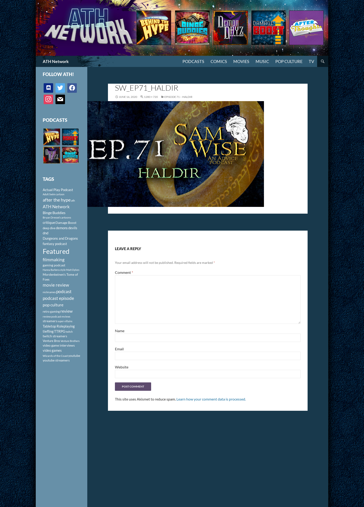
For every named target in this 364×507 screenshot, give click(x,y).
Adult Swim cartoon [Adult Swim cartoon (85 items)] (53, 194)
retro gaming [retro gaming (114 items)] (51, 311)
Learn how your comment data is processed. (211, 399)
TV (311, 61)
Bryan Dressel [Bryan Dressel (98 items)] (51, 217)
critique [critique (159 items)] (49, 222)
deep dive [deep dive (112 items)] (49, 228)
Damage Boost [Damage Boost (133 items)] (65, 223)
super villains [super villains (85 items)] (65, 321)
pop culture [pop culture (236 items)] (53, 304)
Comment (124, 272)
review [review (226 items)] (66, 311)
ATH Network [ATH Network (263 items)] (56, 206)
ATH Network (56, 61)
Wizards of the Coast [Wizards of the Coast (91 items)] (55, 355)
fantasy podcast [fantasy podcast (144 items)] (55, 244)
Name (119, 330)
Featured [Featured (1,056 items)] (56, 251)
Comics (219, 61)
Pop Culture (288, 61)
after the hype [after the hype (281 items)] (57, 199)
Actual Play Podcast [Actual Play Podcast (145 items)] (58, 190)
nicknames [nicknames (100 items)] (49, 292)
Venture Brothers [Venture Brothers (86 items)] (70, 340)
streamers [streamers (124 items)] (50, 321)
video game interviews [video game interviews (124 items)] (59, 345)
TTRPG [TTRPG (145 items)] (59, 331)
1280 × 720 (151, 97)
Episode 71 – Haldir (178, 97)
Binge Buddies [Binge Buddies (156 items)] (54, 213)
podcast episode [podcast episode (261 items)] (58, 298)
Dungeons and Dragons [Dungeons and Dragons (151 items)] (60, 238)
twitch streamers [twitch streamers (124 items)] (55, 336)
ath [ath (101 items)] (73, 200)
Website (121, 367)
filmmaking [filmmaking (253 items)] (54, 259)
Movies (241, 61)
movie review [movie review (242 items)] (56, 285)
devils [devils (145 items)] (72, 228)
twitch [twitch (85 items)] (69, 331)
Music (262, 61)
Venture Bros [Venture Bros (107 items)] (51, 341)
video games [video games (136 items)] (52, 350)
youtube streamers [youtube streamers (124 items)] (56, 360)
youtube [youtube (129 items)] (74, 356)
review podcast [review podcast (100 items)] (52, 316)
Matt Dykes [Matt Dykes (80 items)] (72, 269)
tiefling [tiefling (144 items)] (48, 331)
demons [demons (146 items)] (62, 228)
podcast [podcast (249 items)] (64, 291)
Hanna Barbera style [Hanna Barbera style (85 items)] (54, 269)
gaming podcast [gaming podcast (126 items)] (54, 265)
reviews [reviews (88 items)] (66, 316)
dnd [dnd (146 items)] (45, 233)
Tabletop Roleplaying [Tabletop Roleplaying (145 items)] (59, 326)
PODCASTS (193, 61)
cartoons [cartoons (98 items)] (65, 217)
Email (119, 349)
